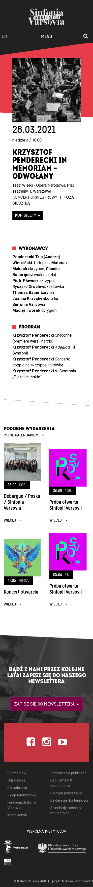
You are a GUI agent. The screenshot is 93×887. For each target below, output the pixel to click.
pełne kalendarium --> (24, 435)
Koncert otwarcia (21, 592)
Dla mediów (16, 773)
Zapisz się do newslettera (45, 704)
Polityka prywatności (67, 793)
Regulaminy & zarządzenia (61, 783)
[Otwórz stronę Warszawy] (16, 846)
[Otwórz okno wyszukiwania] (85, 36)
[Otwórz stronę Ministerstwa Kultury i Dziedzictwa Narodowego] (62, 848)
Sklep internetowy (21, 795)
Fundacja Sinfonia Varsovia (21, 805)
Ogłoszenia (16, 780)
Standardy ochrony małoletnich (65, 811)
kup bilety (26, 215)
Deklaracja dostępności (69, 800)
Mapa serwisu (18, 815)
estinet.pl (87, 881)
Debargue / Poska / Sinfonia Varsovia (22, 502)
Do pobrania (17, 788)
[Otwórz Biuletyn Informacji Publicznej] (7, 862)
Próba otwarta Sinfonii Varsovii (65, 505)
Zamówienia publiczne (68, 773)
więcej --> (13, 520)
